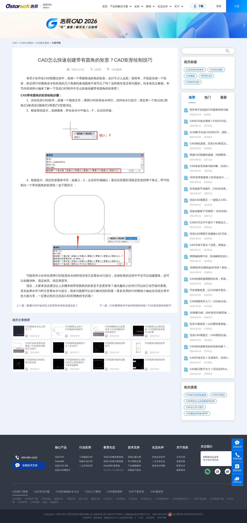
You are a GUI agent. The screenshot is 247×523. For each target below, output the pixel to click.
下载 (200, 6)
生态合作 (165, 6)
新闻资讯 (180, 470)
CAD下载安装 (200, 499)
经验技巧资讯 (134, 470)
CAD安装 (132, 499)
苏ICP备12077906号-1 (114, 514)
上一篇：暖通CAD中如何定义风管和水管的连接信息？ (47, 305)
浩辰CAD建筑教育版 (113, 457)
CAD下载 (161, 517)
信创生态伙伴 (158, 457)
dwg (45, 502)
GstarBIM (59, 461)
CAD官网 (70, 296)
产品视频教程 (134, 465)
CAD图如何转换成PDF (197, 413)
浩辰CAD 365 (61, 465)
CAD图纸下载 (216, 499)
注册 (236, 6)
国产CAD (83, 499)
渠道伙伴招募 (158, 465)
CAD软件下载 (31, 499)
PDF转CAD (206, 76)
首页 (104, 6)
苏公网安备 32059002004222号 (185, 514)
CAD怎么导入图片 (195, 407)
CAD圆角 (116, 69)
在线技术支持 (29, 465)
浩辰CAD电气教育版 (113, 461)
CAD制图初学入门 (181, 499)
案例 (150, 6)
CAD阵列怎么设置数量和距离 (200, 401)
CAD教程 (137, 290)
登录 (218, 6)
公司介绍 (180, 457)
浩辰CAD (59, 457)
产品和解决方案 (121, 6)
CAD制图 (16, 499)
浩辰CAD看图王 (62, 470)
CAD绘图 (34, 502)
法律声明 (87, 517)
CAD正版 (45, 499)
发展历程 (180, 461)
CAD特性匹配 (192, 82)
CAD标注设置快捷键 (196, 395)
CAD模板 (190, 76)
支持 (138, 6)
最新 (223, 97)
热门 (207, 97)
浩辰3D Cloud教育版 (113, 470)
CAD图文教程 (42, 43)
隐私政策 (97, 517)
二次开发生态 (158, 461)
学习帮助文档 (134, 461)
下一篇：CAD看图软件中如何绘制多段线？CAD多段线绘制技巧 (135, 305)
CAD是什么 (146, 499)
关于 (178, 6)
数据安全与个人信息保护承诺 (118, 517)
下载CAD (70, 499)
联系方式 (180, 465)
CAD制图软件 (162, 499)
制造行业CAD (86, 461)
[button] (121, 34)
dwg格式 (54, 502)
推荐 (192, 97)
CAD (14, 43)
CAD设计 (108, 499)
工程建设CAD (86, 457)
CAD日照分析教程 (195, 69)
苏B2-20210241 (160, 514)
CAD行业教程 (26, 43)
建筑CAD (95, 499)
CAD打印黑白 (218, 395)
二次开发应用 (85, 465)
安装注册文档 (134, 457)
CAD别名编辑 (216, 69)
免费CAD (58, 499)
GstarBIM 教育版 (111, 465)
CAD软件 (49, 100)
